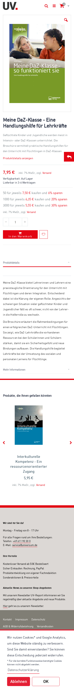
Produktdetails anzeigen (18, 140)
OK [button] (45, 681)
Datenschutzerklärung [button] (23, 670)
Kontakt (7, 601)
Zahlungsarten (11, 615)
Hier (5, 588)
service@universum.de (24, 527)
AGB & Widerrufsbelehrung (18, 608)
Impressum (21, 601)
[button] (66, 20)
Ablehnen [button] (18, 681)
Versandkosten (45, 608)
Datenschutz (38, 601)
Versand (46, 155)
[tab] (37, 245)
